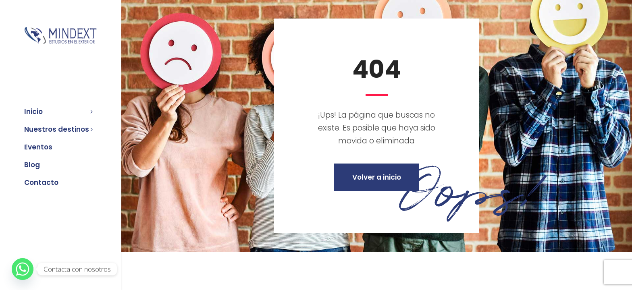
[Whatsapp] (22, 269)
